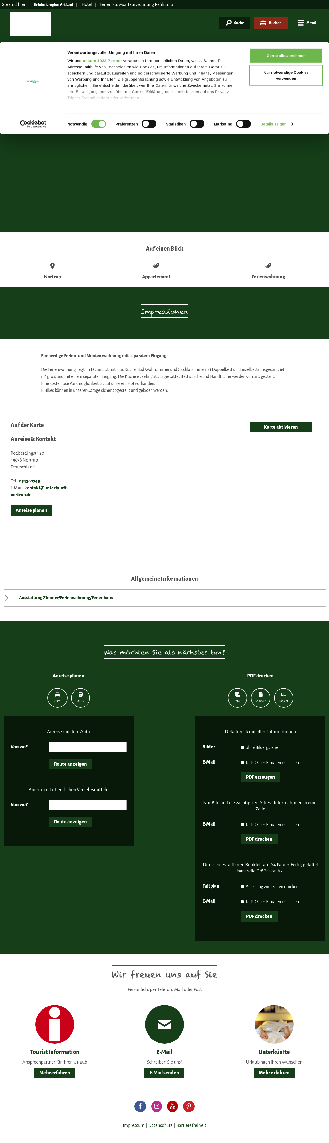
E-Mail (208, 762)
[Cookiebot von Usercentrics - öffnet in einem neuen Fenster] (33, 82)
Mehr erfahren (54, 1072)
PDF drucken (259, 839)
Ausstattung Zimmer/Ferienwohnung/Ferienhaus (66, 598)
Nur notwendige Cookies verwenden (286, 33)
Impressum (133, 1125)
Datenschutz (160, 1125)
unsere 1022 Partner (102, 18)
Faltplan (211, 886)
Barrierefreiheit (191, 1125)
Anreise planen (31, 510)
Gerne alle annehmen (286, 13)
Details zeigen (273, 82)
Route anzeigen (70, 764)
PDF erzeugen (260, 777)
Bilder (208, 746)
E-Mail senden (164, 1072)
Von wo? (19, 746)
